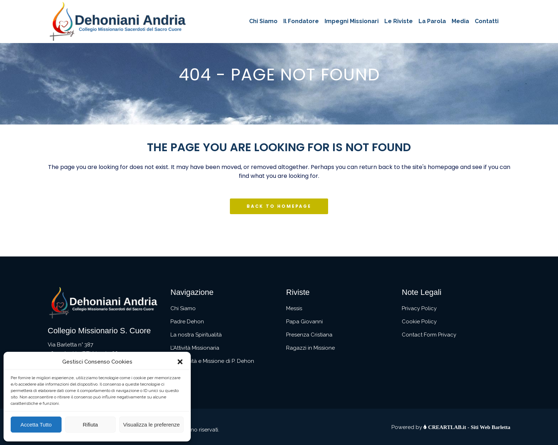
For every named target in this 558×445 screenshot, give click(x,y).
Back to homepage (279, 206)
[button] (180, 361)
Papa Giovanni (304, 321)
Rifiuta (90, 425)
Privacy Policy (419, 308)
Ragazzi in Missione (310, 348)
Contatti (180, 374)
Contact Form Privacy (429, 335)
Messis (294, 308)
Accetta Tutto (36, 425)
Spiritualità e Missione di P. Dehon (212, 361)
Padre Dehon (187, 321)
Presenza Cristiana (309, 335)
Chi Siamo (183, 308)
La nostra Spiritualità (196, 335)
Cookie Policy (419, 321)
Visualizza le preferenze (151, 425)
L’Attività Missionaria (194, 348)
